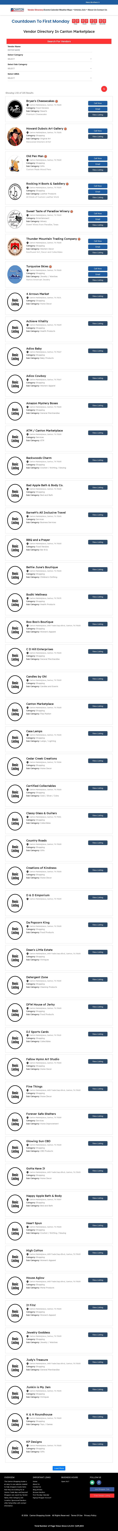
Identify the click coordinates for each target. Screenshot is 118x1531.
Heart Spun (34, 1223)
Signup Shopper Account (42, 1498)
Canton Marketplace (40, 704)
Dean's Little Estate (39, 950)
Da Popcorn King (38, 922)
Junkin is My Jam (38, 1387)
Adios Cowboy (36, 376)
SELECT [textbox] (11, 59)
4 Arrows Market (37, 294)
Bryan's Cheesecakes (40, 101)
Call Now (98, 103)
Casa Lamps (34, 731)
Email (97, 109)
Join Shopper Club (102, 1489)
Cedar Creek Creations (41, 758)
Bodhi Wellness (36, 594)
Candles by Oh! (36, 676)
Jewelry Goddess (38, 1332)
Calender (54, 10)
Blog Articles (37, 1490)
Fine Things (34, 1086)
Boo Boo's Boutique (39, 622)
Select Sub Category (50, 67)
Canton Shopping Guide (40, 1515)
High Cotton (34, 1250)
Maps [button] (69, 10)
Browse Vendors (39, 1492)
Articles (77, 10)
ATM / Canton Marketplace (44, 430)
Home (35, 1481)
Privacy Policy (90, 1515)
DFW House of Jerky (40, 1004)
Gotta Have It (35, 1168)
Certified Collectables (41, 786)
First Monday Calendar (41, 1495)
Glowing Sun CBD (38, 1141)
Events (47, 10)
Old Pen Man (34, 156)
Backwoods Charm (39, 458)
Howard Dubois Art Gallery (44, 128)
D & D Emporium (38, 895)
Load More (59, 1468)
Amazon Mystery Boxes (42, 403)
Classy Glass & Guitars (41, 813)
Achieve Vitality (37, 321)
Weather (63, 10)
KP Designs (34, 1441)
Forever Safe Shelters (41, 1113)
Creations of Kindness (41, 868)
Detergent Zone (37, 977)
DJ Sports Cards (37, 1032)
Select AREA (50, 77)
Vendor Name (50, 48)
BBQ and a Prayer (38, 540)
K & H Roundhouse (39, 1414)
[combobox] (50, 59)
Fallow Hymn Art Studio (42, 1059)
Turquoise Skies (37, 266)
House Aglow (35, 1277)
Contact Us (102, 10)
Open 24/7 (65, 1481)
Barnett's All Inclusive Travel (46, 512)
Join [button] (84, 10)
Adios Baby (34, 348)
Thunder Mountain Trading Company (51, 238)
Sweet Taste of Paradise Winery (47, 211)
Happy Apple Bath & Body (44, 1195)
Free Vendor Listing (102, 1495)
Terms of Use (77, 1515)
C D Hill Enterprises (39, 649)
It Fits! (31, 1305)
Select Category (50, 58)
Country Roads (36, 840)
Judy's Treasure (37, 1359)
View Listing (97, 115)
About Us (92, 10)
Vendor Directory (35, 10)
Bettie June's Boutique (42, 567)
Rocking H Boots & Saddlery (45, 183)
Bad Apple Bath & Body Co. (44, 485)
